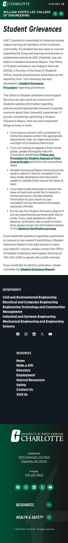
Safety (21, 385)
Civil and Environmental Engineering (30, 297)
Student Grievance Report (38, 269)
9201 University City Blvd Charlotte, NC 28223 (34, 459)
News (20, 360)
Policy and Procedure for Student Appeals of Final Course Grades (35, 158)
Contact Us (24, 389)
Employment (25, 375)
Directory (23, 370)
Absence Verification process (37, 228)
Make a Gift (24, 365)
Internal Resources (30, 380)
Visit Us (22, 394)
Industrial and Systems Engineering (29, 316)
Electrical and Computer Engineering (30, 302)
